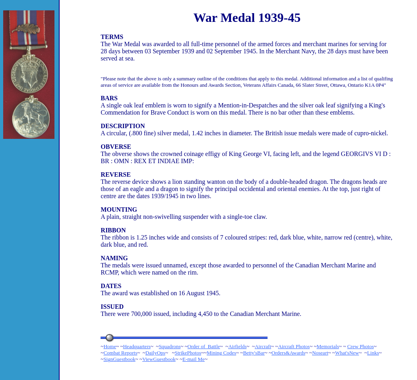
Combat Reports (120, 353)
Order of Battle (204, 346)
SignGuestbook (119, 359)
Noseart (320, 353)
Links (373, 353)
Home (109, 346)
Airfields (237, 346)
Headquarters (136, 346)
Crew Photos (360, 346)
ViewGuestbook (159, 359)
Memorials (328, 346)
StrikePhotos (188, 353)
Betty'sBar (253, 353)
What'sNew (347, 353)
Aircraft (263, 346)
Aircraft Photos (294, 346)
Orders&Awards (288, 353)
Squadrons (169, 346)
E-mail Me (193, 359)
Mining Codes (221, 353)
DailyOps (155, 353)
